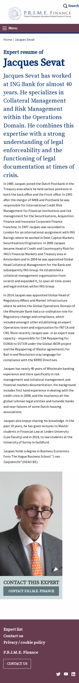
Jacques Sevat (25, 39)
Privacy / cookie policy (24, 642)
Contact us (13, 635)
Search (73, 6)
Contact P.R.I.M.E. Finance (31, 591)
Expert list (13, 629)
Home (7, 39)
